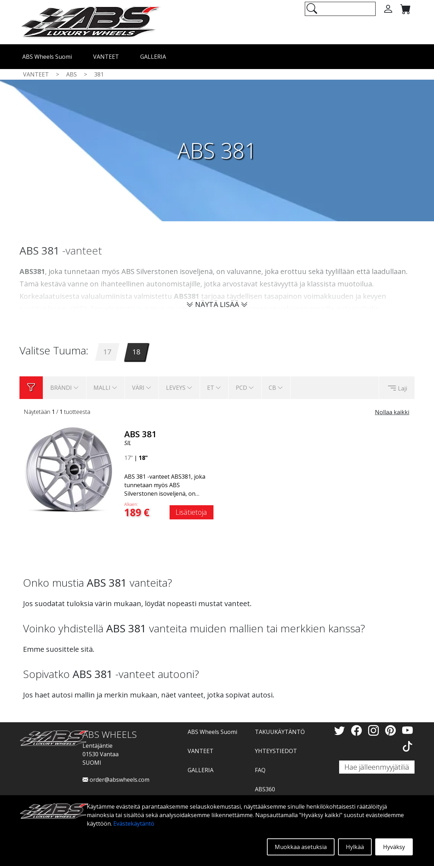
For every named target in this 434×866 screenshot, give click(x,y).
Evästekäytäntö (133, 823)
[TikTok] (407, 746)
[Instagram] (374, 730)
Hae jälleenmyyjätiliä (377, 767)
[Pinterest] (391, 730)
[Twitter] (340, 730)
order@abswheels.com (115, 780)
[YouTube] (407, 730)
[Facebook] (357, 730)
